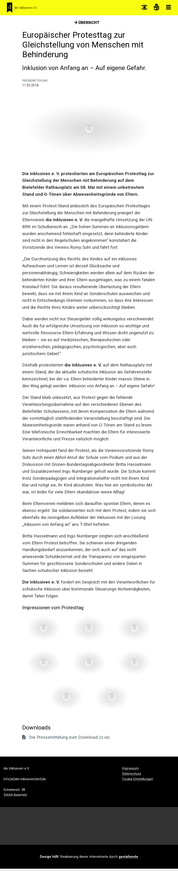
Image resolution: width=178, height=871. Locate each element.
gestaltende (128, 859)
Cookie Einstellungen (137, 781)
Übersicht (86, 25)
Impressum (130, 771)
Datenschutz (131, 776)
